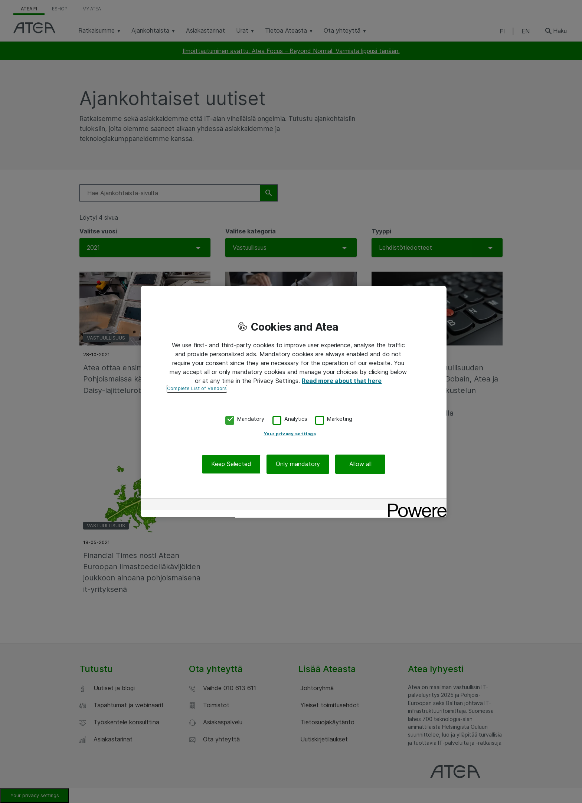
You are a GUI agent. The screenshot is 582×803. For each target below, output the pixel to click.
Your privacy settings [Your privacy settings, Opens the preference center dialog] (290, 434)
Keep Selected (231, 464)
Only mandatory (298, 464)
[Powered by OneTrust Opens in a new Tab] (414, 505)
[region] (294, 401)
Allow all (360, 464)
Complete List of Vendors (197, 388)
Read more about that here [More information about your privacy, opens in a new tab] (342, 380)
